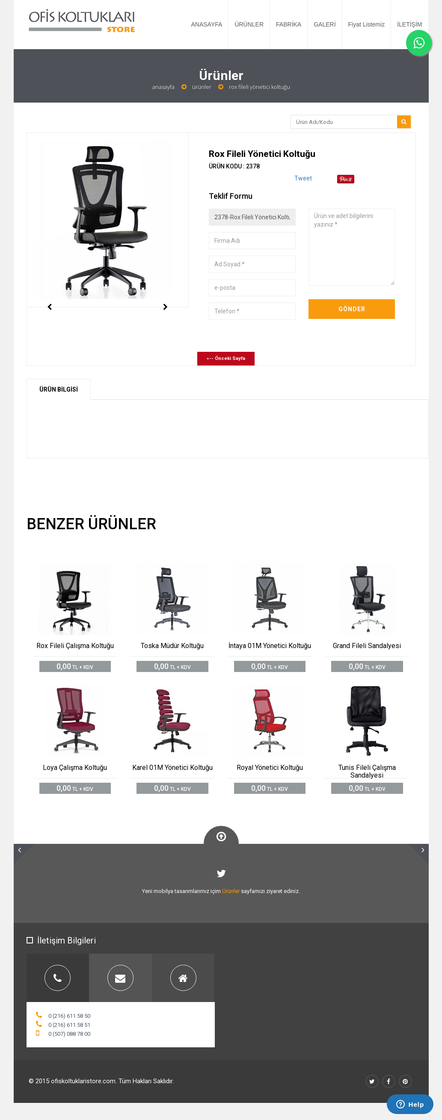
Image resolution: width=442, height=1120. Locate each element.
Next (165, 323)
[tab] (58, 978)
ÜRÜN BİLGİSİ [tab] (58, 389)
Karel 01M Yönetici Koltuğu (172, 767)
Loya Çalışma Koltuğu (75, 767)
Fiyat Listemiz (366, 24)
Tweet (303, 178)
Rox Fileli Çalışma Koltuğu (75, 646)
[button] (24, 854)
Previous (49, 323)
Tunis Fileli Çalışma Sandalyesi (367, 771)
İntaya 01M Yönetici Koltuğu (269, 646)
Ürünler (201, 87)
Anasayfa (163, 87)
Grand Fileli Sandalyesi (367, 646)
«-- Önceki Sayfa (226, 358)
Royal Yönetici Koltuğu (270, 767)
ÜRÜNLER (249, 24)
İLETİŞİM (409, 24)
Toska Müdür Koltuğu (172, 646)
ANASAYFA (206, 24)
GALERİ (324, 24)
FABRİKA (288, 24)
